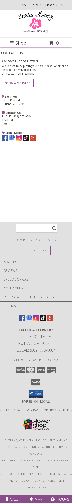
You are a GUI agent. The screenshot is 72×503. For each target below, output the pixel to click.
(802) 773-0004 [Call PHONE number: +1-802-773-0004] (22, 116)
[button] (36, 394)
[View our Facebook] (5, 140)
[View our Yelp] (33, 140)
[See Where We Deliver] (36, 250)
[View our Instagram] (19, 140)
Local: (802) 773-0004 (36, 350)
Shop (18, 43)
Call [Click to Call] (12, 499)
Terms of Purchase (47, 480)
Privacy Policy (19, 480)
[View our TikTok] (26, 140)
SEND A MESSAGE (18, 83)
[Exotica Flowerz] (36, 32)
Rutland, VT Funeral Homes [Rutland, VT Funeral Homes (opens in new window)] (25, 440)
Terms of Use (36, 487)
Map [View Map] (36, 499)
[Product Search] (36, 228)
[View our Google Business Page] (12, 140)
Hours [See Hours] (60, 499)
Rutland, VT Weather (18, 460)
